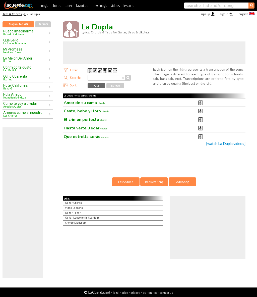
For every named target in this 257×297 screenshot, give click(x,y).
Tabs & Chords (12, 14)
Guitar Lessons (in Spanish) (82, 217)
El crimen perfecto (85, 119)
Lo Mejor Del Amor (25, 59)
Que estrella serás (86, 136)
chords (56, 6)
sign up (205, 14)
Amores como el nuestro (25, 114)
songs (44, 6)
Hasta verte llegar (85, 128)
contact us (166, 292)
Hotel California (25, 86)
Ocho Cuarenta (25, 77)
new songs (99, 6)
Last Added (125, 182)
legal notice (120, 292)
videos (115, 6)
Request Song (154, 182)
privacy (135, 292)
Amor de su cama (84, 103)
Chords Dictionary (75, 222)
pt (155, 292)
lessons (128, 6)
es (144, 292)
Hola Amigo (25, 95)
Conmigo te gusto (25, 68)
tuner (68, 6)
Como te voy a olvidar (25, 105)
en (150, 292)
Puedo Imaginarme (25, 32)
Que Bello (25, 41)
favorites (82, 6)
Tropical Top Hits (18, 24)
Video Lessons (74, 208)
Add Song (182, 182)
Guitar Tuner (73, 213)
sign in (224, 14)
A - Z (96, 85)
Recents (43, 24)
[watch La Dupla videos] (225, 143)
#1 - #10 (115, 85)
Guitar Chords (73, 203)
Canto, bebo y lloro (86, 111)
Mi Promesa (25, 50)
